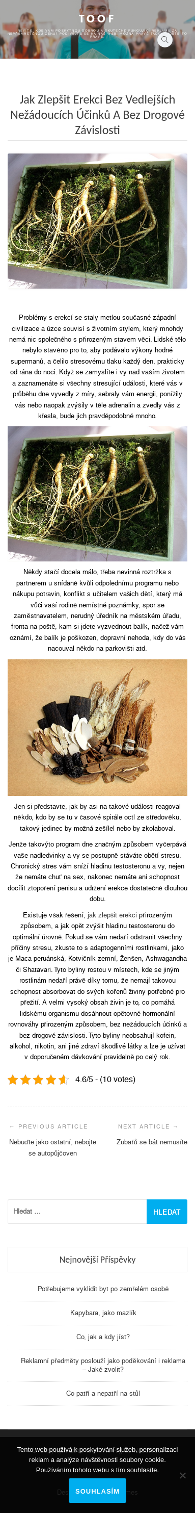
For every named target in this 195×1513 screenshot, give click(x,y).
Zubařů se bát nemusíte (152, 1142)
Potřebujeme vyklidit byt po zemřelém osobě (103, 1289)
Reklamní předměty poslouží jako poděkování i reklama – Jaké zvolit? (103, 1365)
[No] (182, 1475)
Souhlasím (97, 1491)
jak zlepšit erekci (112, 915)
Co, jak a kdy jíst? (103, 1337)
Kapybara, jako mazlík (103, 1313)
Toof (97, 19)
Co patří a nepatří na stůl (103, 1393)
